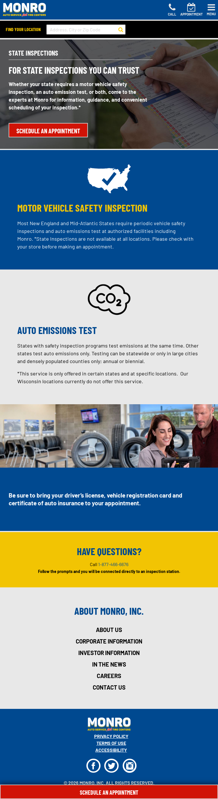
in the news (109, 664)
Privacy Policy (111, 736)
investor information (109, 652)
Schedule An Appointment (109, 792)
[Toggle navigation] (211, 10)
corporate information (109, 641)
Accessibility (111, 750)
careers (109, 675)
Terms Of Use (111, 743)
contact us (109, 687)
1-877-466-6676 (113, 564)
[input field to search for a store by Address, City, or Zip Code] (86, 29)
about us (109, 629)
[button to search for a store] (121, 29)
